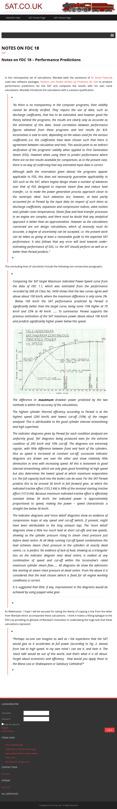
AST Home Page (37, 17)
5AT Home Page (62, 17)
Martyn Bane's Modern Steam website (21, 753)
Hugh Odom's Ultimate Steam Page (20, 749)
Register (5, 727)
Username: (6, 713)
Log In (109, 730)
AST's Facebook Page (14, 745)
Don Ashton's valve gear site (17, 762)
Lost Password (8, 731)
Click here (6, 774)
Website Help (13, 17)
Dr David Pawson (101, 77)
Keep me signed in (12, 724)
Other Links (10, 757)
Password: (6, 719)
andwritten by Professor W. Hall (69, 81)
